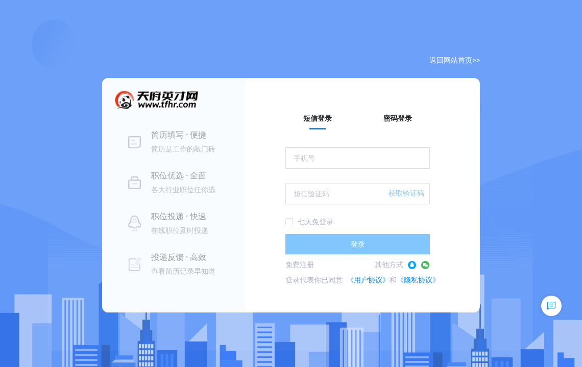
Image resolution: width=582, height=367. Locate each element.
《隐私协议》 (418, 280)
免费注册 (299, 264)
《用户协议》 (368, 280)
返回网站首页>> (454, 60)
